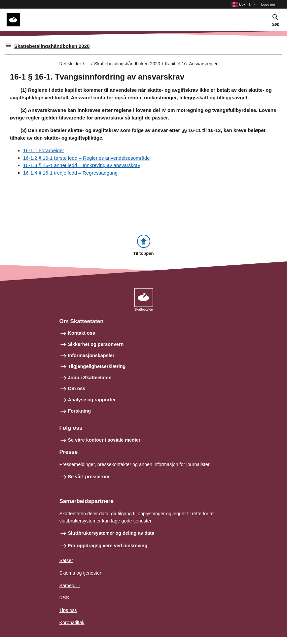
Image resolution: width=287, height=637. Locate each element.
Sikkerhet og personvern (96, 344)
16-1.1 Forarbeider (43, 150)
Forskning (79, 411)
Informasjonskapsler (91, 355)
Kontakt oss (81, 333)
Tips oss (68, 610)
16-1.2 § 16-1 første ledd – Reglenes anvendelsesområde (86, 158)
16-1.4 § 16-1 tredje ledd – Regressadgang (70, 173)
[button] (243, 4)
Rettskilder (70, 63)
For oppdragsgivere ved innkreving (108, 545)
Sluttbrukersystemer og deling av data (111, 533)
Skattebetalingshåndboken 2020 (52, 46)
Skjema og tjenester (80, 573)
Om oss (77, 388)
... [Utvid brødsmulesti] (88, 63)
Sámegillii (69, 585)
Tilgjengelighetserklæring (97, 366)
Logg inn (268, 4)
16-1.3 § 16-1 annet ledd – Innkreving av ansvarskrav (81, 165)
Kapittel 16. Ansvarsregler (191, 63)
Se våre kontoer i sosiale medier (104, 440)
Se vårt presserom (89, 476)
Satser (66, 560)
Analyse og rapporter (92, 399)
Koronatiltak (72, 622)
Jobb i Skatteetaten (90, 377)
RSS (64, 597)
